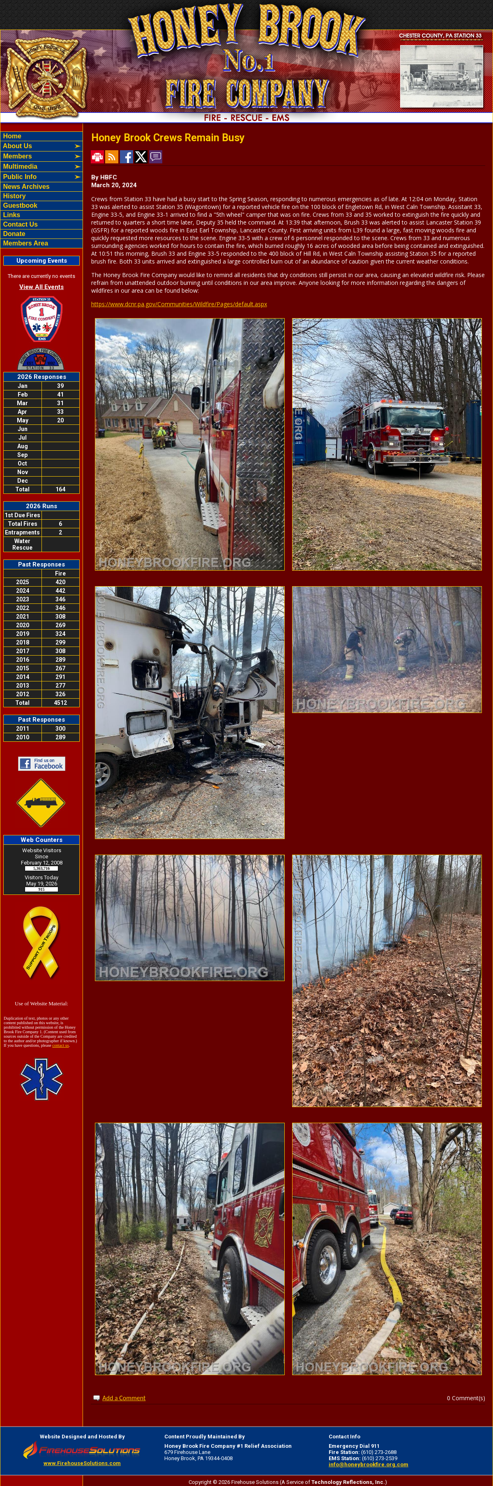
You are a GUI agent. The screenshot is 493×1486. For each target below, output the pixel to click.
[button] (37, 146)
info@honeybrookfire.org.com (368, 1464)
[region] (41, 190)
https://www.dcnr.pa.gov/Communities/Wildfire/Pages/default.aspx (179, 304)
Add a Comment (123, 1398)
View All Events (41, 287)
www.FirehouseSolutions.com (82, 1463)
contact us (60, 1045)
